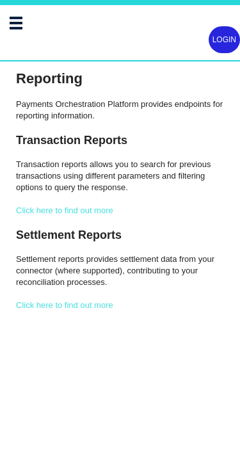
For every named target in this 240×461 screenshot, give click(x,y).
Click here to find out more (64, 210)
